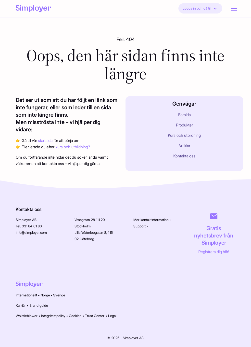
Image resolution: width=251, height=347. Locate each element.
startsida (45, 140)
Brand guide (38, 305)
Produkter (184, 125)
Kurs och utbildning (184, 135)
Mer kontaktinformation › (152, 220)
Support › (140, 226)
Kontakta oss (184, 155)
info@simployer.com (31, 232)
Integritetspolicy (53, 316)
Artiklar (184, 145)
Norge (45, 295)
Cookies (75, 316)
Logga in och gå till (200, 9)
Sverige (59, 295)
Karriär (21, 305)
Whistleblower (27, 316)
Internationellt (26, 295)
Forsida (184, 114)
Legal (112, 316)
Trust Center (94, 316)
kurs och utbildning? (72, 146)
